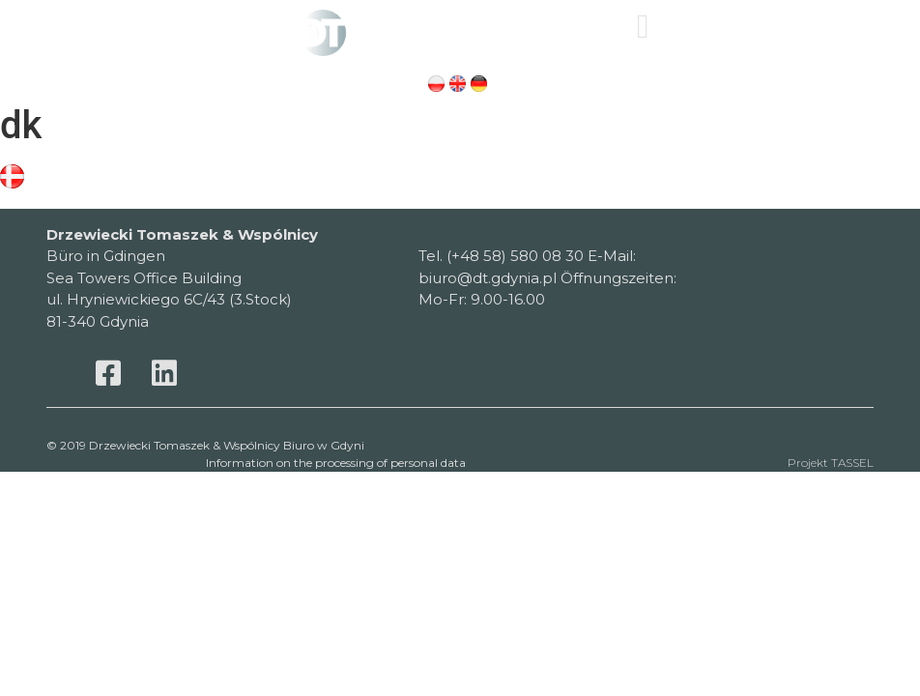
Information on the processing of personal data (336, 462)
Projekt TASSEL (831, 462)
